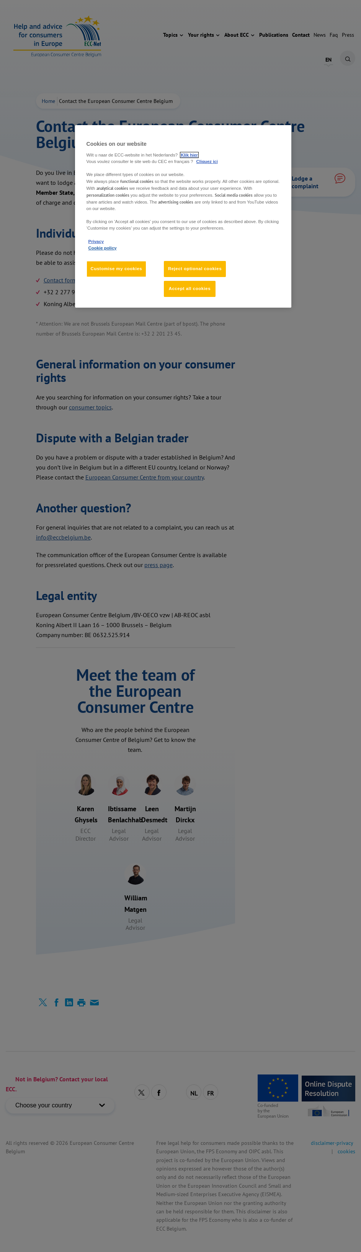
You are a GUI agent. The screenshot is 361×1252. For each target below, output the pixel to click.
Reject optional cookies (195, 268)
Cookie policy (102, 248)
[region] (183, 216)
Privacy (96, 241)
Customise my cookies (116, 268)
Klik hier (189, 155)
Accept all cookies (190, 288)
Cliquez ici (207, 161)
